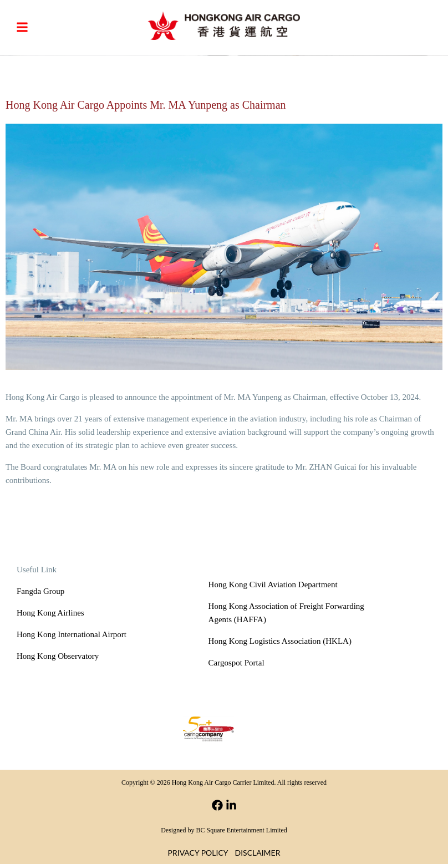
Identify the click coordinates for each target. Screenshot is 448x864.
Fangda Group (40, 591)
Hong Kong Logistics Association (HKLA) (280, 641)
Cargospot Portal (236, 662)
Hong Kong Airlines (50, 612)
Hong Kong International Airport (71, 634)
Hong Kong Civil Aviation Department (273, 584)
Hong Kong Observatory (58, 656)
